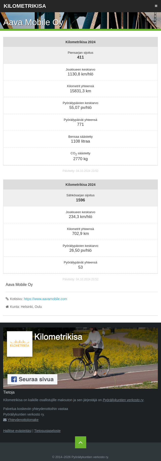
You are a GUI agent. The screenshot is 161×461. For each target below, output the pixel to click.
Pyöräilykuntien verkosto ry (123, 400)
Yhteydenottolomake (23, 420)
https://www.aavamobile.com (45, 299)
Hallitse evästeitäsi (17, 431)
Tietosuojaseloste (47, 431)
